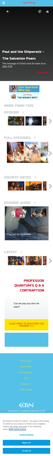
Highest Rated (20, 184)
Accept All (26, 451)
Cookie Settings (25, 401)
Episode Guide (20, 212)
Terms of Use (25, 372)
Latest (13, 261)
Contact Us (25, 395)
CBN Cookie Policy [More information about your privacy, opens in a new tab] (17, 429)
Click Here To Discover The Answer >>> (26, 336)
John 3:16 (7, 66)
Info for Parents (25, 384)
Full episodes (20, 140)
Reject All (26, 443)
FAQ (25, 389)
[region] (26, 434)
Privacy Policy (25, 378)
